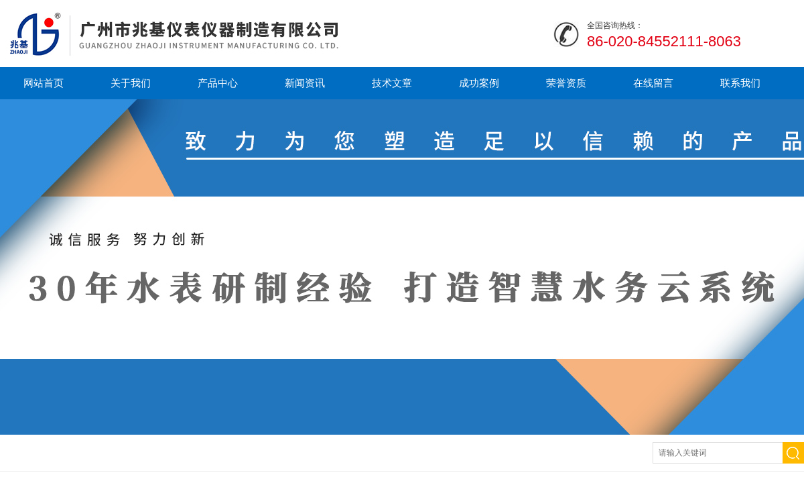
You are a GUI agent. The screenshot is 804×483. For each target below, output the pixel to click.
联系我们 (740, 83)
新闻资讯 (305, 83)
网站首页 (43, 83)
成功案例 (479, 83)
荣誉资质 (566, 83)
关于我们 (131, 83)
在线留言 (653, 83)
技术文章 (392, 83)
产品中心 (218, 83)
